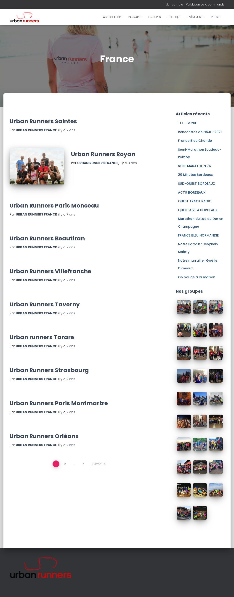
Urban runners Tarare (42, 338)
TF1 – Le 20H (187, 123)
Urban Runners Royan (103, 154)
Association (112, 17)
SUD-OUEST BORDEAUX (196, 183)
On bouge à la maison (196, 277)
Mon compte (174, 4)
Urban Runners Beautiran (47, 239)
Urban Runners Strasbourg (49, 371)
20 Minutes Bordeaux (195, 174)
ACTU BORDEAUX (191, 192)
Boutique (174, 17)
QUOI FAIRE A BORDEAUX (198, 210)
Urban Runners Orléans (44, 436)
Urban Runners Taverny (45, 305)
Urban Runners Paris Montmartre (59, 404)
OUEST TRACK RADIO (195, 201)
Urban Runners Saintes (43, 121)
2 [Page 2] (65, 464)
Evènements (196, 17)
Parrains (134, 17)
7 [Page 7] (83, 464)
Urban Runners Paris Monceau (54, 206)
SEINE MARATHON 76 (194, 166)
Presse (216, 17)
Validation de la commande (205, 4)
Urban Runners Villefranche (50, 272)
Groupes (154, 17)
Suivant (97, 464)
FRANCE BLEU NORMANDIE (198, 235)
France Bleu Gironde (195, 140)
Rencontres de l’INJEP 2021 (200, 132)
